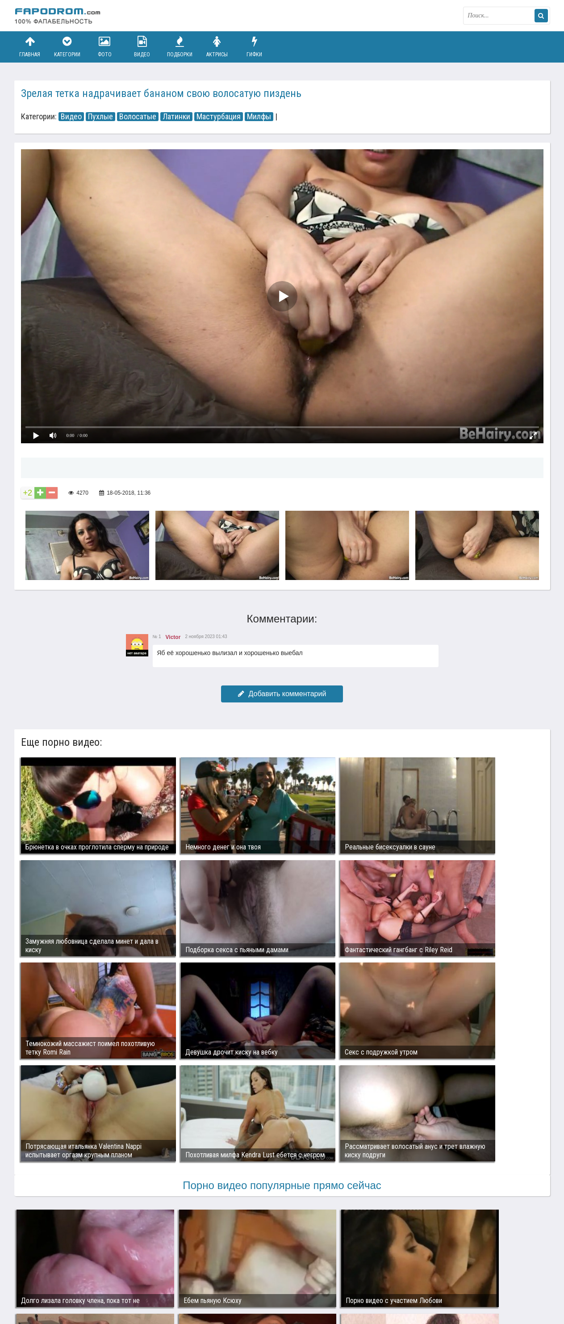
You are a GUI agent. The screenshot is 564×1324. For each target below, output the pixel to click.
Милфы (259, 116)
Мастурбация (218, 116)
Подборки (179, 47)
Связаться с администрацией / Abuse (68, 1275)
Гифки (254, 47)
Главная (30, 47)
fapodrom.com (59, 15)
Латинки (176, 116)
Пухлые (100, 116)
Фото (104, 47)
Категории (67, 47)
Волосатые (137, 116)
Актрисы (217, 47)
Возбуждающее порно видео (173, 1282)
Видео (142, 47)
